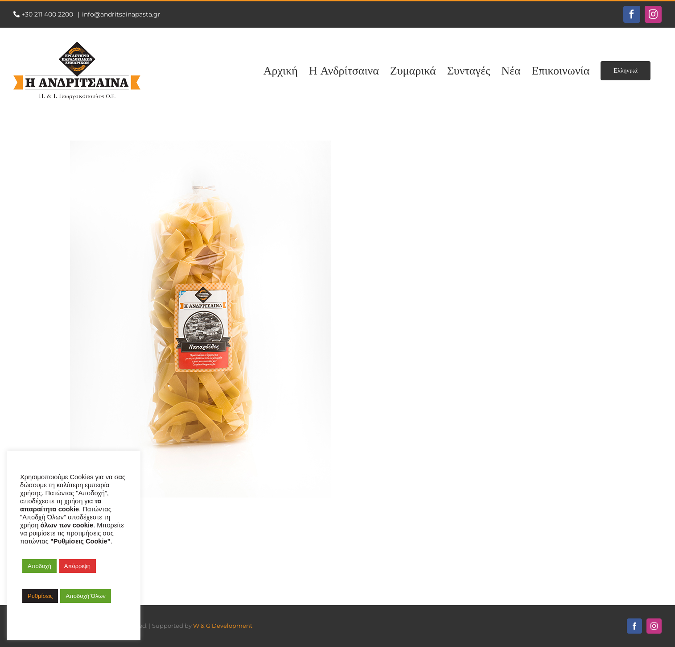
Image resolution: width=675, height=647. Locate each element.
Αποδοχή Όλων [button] (86, 596)
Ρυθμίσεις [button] (40, 596)
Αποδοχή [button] (39, 566)
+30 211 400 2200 (48, 14)
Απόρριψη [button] (77, 566)
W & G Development (222, 625)
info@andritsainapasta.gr (121, 14)
